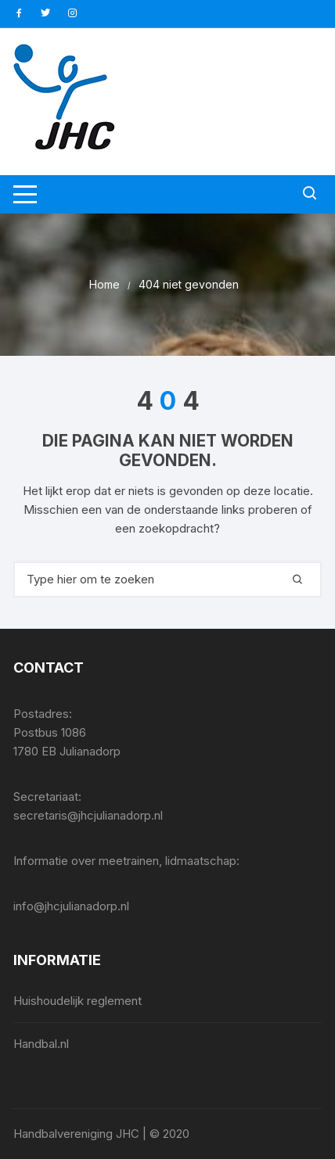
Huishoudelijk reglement (77, 1000)
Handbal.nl (41, 1043)
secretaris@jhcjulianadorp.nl (88, 815)
